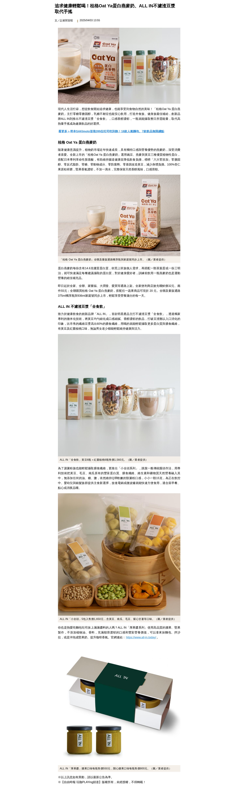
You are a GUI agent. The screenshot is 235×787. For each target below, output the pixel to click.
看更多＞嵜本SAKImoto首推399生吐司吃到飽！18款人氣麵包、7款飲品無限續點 (111, 131)
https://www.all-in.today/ (141, 637)
